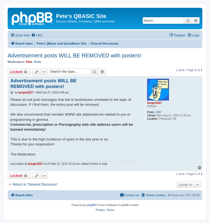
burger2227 (154, 102)
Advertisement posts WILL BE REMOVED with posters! (74, 55)
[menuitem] (36, 35)
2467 (159, 112)
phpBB (91, 205)
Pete (29, 61)
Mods (37, 61)
